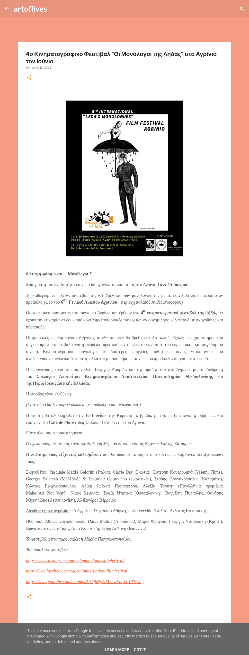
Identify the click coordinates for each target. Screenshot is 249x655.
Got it (140, 649)
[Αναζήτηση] (54, 9)
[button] (29, 78)
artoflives (30, 8)
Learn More (117, 649)
